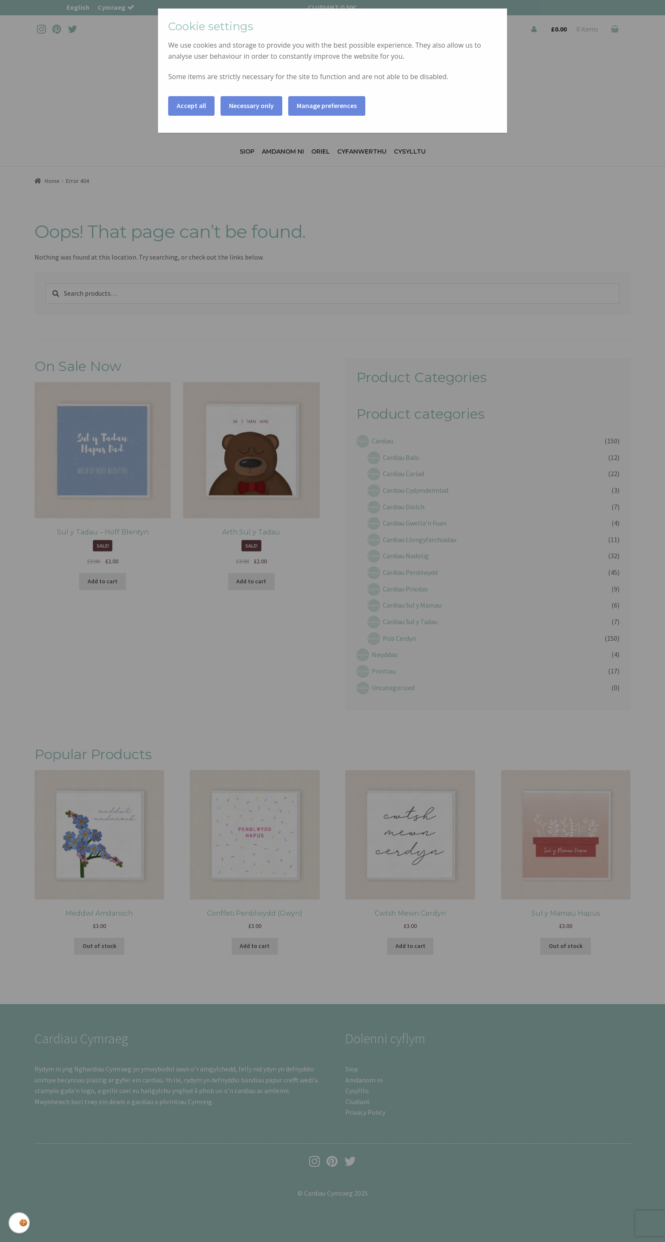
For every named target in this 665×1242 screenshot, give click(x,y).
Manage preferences (327, 105)
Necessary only (251, 105)
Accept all (191, 105)
